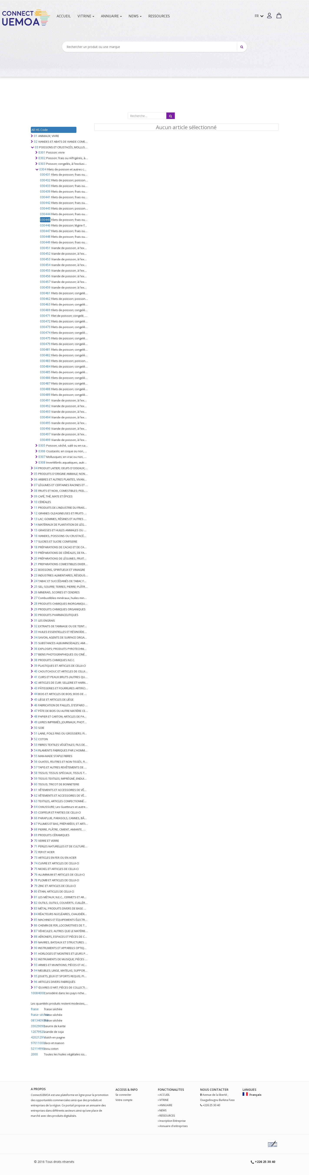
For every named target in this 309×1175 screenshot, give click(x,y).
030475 (45, 338)
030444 (45, 214)
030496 (45, 428)
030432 (45, 180)
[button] (269, 15)
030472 (45, 321)
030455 (45, 270)
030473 (45, 327)
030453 (45, 259)
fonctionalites (171, 1090)
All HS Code (39, 130)
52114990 (37, 1048)
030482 (45, 355)
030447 (45, 231)
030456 (45, 276)
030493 (45, 411)
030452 (45, 253)
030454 (45, 265)
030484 (45, 366)
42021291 (37, 1037)
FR (259, 15)
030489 (45, 395)
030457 (45, 282)
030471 (45, 316)
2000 (34, 1054)
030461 (45, 293)
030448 (45, 236)
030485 (45, 372)
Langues (249, 1090)
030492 (45, 406)
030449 (45, 242)
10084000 (37, 993)
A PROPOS (38, 1089)
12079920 (37, 1032)
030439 (45, 191)
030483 (45, 361)
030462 (45, 299)
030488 (45, 389)
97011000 (37, 1043)
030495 (45, 423)
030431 (45, 174)
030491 (45, 400)
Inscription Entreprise (172, 1121)
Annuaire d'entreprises (173, 1126)
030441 (45, 197)
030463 (45, 304)
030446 (45, 225)
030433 (45, 186)
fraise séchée (37, 1015)
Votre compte (124, 1100)
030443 (45, 208)
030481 (45, 349)
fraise (35, 1009)
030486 (45, 378)
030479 (45, 344)
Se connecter (123, 1095)
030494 (45, 417)
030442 (45, 203)
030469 (45, 310)
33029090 (37, 1026)
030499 (45, 440)
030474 (45, 332)
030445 (45, 220)
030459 (45, 287)
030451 (45, 248)
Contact (217, 1090)
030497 (45, 434)
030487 (45, 383)
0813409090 (37, 1020)
